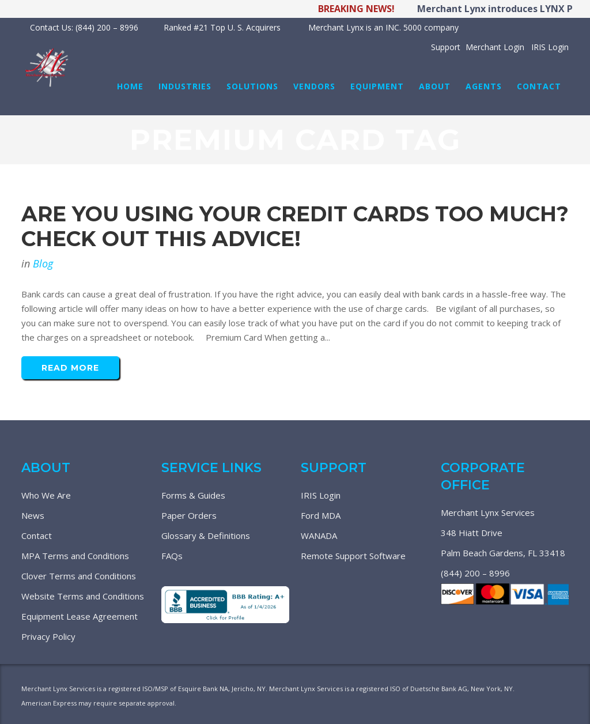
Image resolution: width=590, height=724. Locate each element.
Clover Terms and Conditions (78, 576)
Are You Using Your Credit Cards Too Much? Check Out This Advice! (295, 226)
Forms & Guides (193, 495)
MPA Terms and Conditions (75, 555)
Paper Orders (189, 515)
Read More (70, 368)
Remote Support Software (353, 555)
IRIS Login (321, 495)
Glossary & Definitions (205, 535)
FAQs (172, 555)
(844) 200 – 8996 (475, 573)
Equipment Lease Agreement (79, 616)
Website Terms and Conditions (82, 596)
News (32, 515)
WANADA (319, 535)
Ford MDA (321, 515)
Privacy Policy (48, 636)
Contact (36, 535)
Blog (43, 263)
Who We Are (46, 495)
